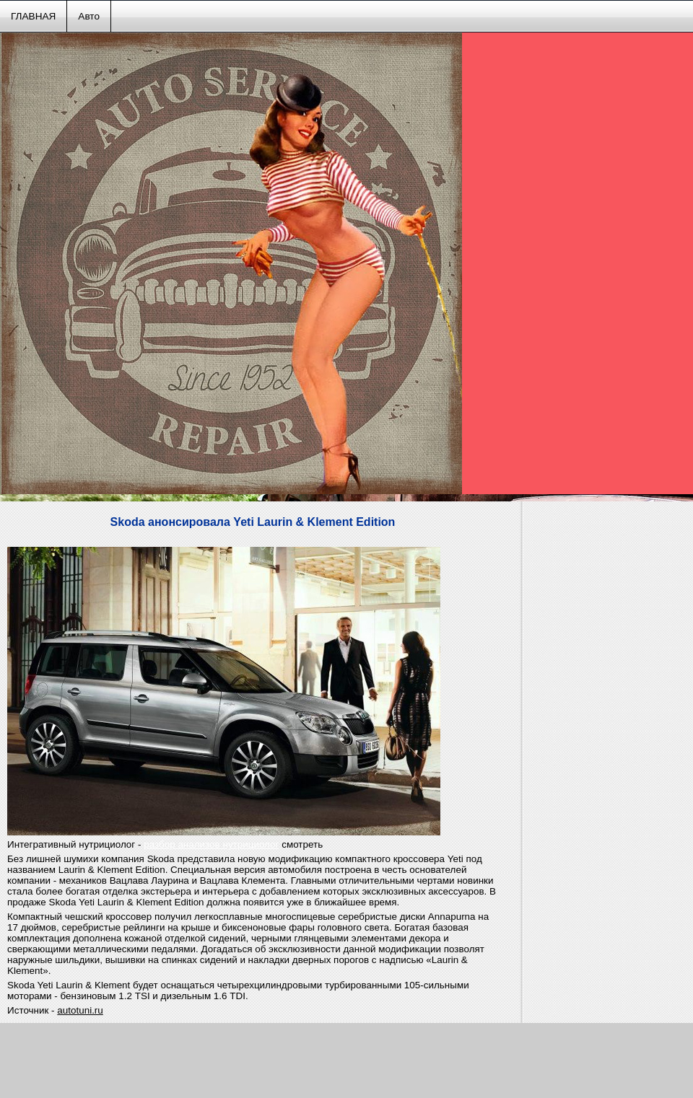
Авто (89, 16)
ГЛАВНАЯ (33, 16)
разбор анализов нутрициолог (211, 844)
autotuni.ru (80, 1010)
